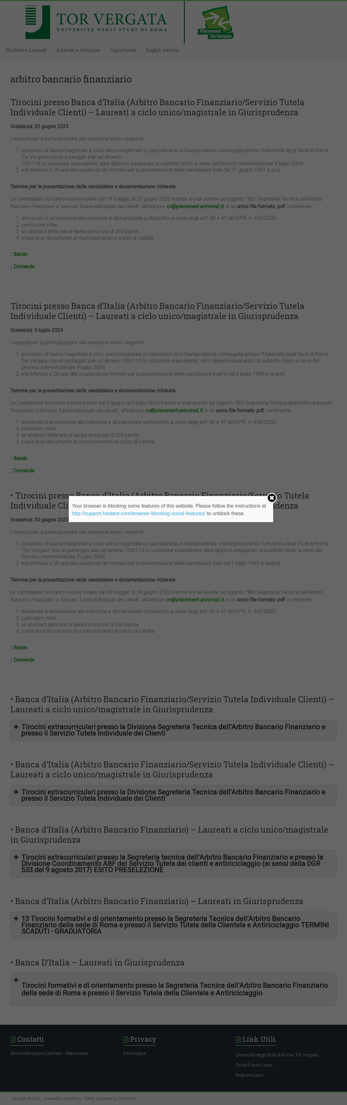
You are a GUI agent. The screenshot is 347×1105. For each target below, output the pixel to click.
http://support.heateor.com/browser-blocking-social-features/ (139, 513)
